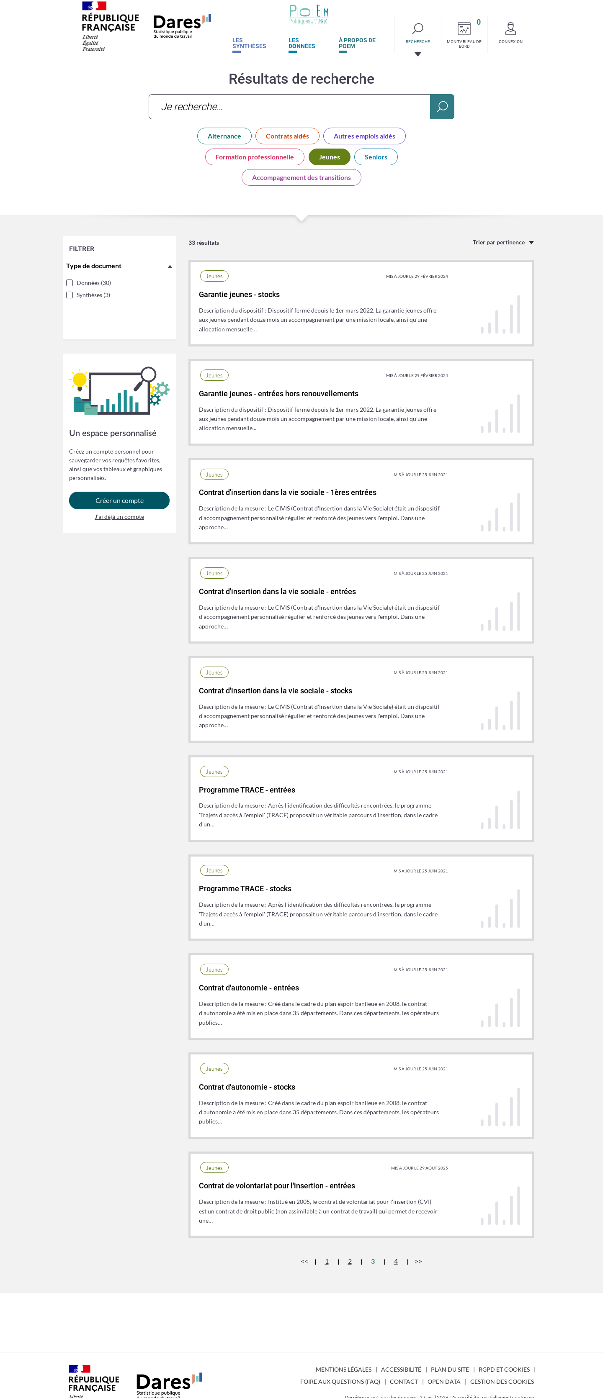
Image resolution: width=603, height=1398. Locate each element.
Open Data (444, 1381)
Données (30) (97, 286)
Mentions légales (343, 1369)
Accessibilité (401, 1369)
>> (418, 1261)
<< (304, 1261)
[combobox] (301, 106)
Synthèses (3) (96, 298)
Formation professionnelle (255, 157)
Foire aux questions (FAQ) (340, 1381)
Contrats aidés (287, 136)
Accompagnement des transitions (301, 177)
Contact (404, 1381)
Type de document (96, 269)
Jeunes (329, 157)
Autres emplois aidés (364, 136)
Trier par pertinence (499, 242)
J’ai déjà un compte (119, 499)
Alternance (224, 136)
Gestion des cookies (502, 1381)
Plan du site (450, 1369)
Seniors (376, 157)
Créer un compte (119, 483)
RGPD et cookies (504, 1369)
